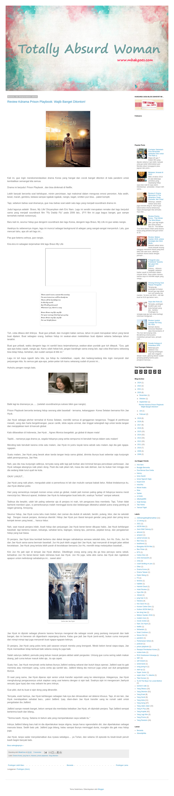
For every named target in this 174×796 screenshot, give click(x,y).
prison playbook (42, 755)
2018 (139, 421)
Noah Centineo (142, 632)
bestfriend (140, 544)
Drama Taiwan (142, 572)
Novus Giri (141, 635)
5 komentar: (38, 752)
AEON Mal (141, 526)
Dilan (139, 567)
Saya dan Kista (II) (155, 302)
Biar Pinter (141, 549)
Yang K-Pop (141, 709)
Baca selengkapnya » (15, 745)
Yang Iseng (141, 703)
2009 (139, 451)
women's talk (141, 686)
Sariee (139, 493)
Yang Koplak (141, 712)
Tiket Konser (141, 678)
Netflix (139, 627)
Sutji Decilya (141, 502)
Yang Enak (141, 694)
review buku (141, 652)
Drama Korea (17, 755)
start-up (140, 670)
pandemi (140, 638)
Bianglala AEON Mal (144, 547)
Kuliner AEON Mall (144, 609)
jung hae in (26, 755)
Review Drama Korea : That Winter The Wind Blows (155, 218)
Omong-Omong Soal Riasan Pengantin (156, 284)
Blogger (101, 789)
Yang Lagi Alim (142, 714)
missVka (140, 485)
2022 (139, 386)
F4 (138, 578)
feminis (139, 581)
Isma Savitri (141, 476)
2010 (139, 448)
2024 (139, 383)
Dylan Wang (141, 575)
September (143, 402)
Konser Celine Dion (144, 607)
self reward (141, 661)
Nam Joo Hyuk (142, 624)
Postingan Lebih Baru (16, 765)
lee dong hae (141, 612)
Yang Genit (141, 697)
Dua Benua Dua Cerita (145, 470)
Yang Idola (141, 700)
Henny (139, 473)
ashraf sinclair (142, 538)
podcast (140, 644)
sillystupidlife (141, 499)
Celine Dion (141, 555)
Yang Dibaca (141, 689)
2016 (139, 428)
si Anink (140, 496)
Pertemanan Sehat (144, 641)
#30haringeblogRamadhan (147, 518)
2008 (139, 454)
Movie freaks (141, 488)
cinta (138, 561)
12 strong (140, 521)
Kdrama (33, 755)
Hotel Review (142, 589)
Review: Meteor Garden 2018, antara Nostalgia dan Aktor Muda (156, 240)
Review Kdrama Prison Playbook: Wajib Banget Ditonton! (46, 101)
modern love (141, 618)
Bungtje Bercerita (143, 468)
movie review (142, 621)
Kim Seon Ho (142, 604)
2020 (139, 392)
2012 (139, 441)
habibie (139, 584)
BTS (138, 552)
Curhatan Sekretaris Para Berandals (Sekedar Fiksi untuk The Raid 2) (156, 153)
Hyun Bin (140, 592)
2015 (139, 431)
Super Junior (141, 672)
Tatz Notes (141, 505)
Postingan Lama (122, 765)
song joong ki (142, 667)
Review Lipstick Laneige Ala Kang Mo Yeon (155, 322)
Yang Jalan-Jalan (143, 706)
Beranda (70, 765)
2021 (139, 389)
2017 (139, 425)
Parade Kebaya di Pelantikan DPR (155, 344)
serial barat (141, 664)
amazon (140, 535)
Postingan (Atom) (23, 769)
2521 (139, 524)
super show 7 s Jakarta (145, 675)
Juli (140, 411)
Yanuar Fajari (142, 507)
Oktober (142, 399)
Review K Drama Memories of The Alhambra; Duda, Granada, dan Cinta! (155, 196)
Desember (143, 395)
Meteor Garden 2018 (144, 615)
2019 (139, 418)
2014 (139, 435)
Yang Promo (141, 717)
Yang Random (142, 720)
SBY (138, 658)
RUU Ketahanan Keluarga (146, 655)
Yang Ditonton (53, 755)
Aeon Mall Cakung (144, 529)
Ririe (138, 490)
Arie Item (140, 465)
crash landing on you (144, 564)
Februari (142, 414)
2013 (139, 438)
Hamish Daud (142, 586)
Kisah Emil (141, 482)
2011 (139, 444)
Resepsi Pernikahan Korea (147, 649)
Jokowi (139, 595)
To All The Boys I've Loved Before (149, 681)
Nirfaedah (140, 629)
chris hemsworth (143, 558)
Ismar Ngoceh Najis (144, 479)
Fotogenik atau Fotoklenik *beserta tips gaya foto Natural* (155, 263)
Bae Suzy (140, 541)
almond (139, 532)
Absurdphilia (141, 733)
